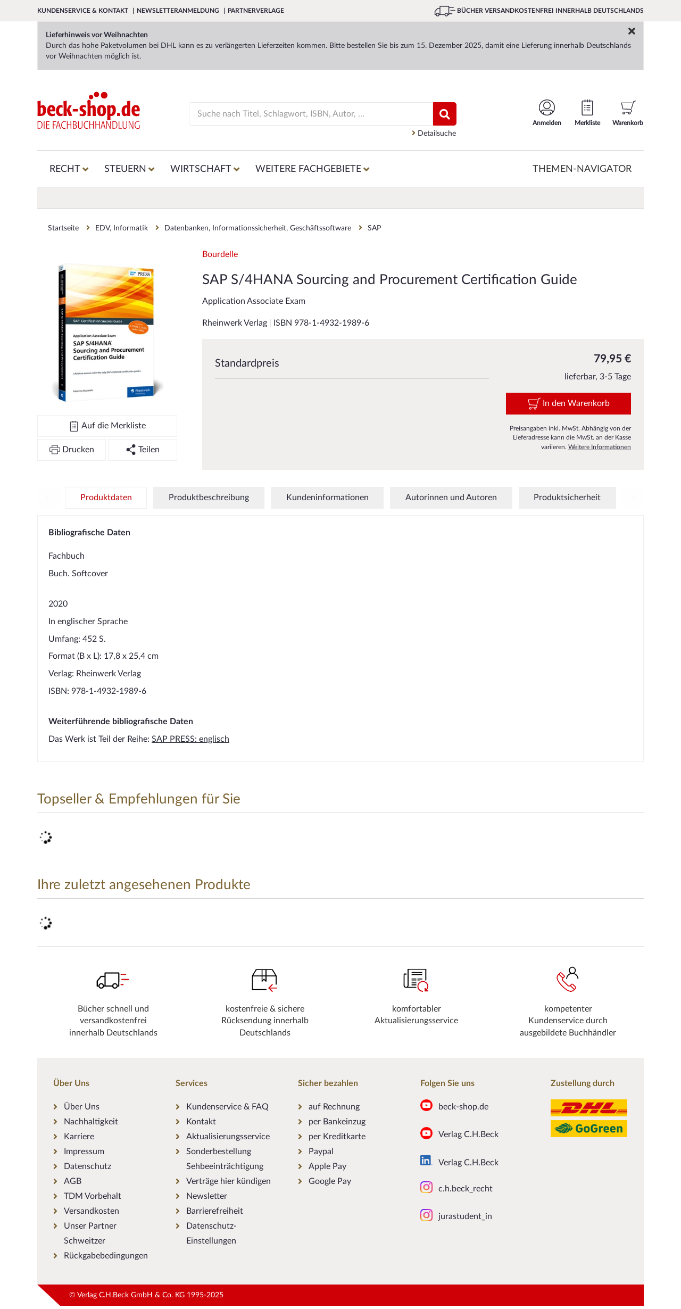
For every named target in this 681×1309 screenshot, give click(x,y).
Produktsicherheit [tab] (567, 497)
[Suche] (304, 114)
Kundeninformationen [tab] (327, 497)
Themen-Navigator (582, 169)
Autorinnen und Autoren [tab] (451, 497)
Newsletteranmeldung (179, 10)
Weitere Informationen (599, 447)
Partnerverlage (256, 10)
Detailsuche (434, 133)
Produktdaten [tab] (106, 497)
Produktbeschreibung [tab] (209, 497)
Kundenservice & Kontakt (83, 10)
